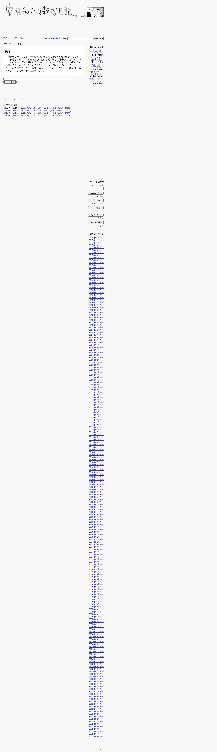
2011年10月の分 (96, 425)
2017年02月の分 (96, 265)
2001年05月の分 (96, 736)
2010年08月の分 (96, 460)
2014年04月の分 (96, 350)
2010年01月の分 (96, 477)
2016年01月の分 (96, 298)
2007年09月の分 (96, 547)
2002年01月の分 (96, 716)
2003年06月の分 (96, 674)
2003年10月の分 (96, 664)
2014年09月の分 (96, 337)
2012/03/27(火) (46, 113)
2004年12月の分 (96, 629)
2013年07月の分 (96, 372)
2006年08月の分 (96, 579)
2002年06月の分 (96, 704)
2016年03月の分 (96, 293)
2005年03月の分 (96, 622)
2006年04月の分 (96, 589)
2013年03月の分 (96, 382)
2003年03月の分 (96, 682)
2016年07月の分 (96, 283)
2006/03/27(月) (11, 110)
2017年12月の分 (96, 240)
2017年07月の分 (96, 253)
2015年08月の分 (96, 310)
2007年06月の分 (96, 554)
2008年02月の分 (96, 534)
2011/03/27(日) (29, 113)
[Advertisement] (53, 27)
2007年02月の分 (96, 564)
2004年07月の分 (96, 642)
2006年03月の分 (96, 592)
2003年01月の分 (96, 687)
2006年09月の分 (96, 577)
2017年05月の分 (96, 258)
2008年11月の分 (96, 512)
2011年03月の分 (96, 442)
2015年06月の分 (96, 315)
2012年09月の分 (96, 397)
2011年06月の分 (96, 435)
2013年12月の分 (96, 360)
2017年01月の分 (96, 268)
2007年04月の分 (96, 559)
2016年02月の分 (96, 295)
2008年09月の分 (96, 517)
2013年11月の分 (96, 362)
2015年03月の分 (96, 322)
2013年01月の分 (96, 387)
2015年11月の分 (96, 303)
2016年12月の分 (96, 270)
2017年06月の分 (96, 255)
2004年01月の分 (96, 657)
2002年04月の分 (96, 709)
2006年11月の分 (96, 572)
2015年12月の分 (96, 300)
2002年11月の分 (96, 691)
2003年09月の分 (96, 667)
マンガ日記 (80, 16)
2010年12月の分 (96, 450)
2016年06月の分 (96, 285)
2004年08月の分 (96, 639)
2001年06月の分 (96, 734)
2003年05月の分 (96, 677)
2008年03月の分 (96, 532)
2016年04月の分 (96, 290)
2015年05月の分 (96, 318)
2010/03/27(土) (11, 113)
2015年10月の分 (96, 305)
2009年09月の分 (96, 487)
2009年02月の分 (96, 505)
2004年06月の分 (96, 644)
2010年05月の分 (96, 467)
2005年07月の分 (96, 612)
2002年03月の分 (96, 711)
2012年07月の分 (96, 402)
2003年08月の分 (96, 669)
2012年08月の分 (96, 400)
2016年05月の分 (96, 288)
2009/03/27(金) (63, 110)
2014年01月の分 (96, 357)
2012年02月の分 (96, 415)
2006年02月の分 (96, 594)
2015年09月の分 (96, 308)
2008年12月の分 (96, 509)
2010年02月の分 (96, 475)
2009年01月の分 (96, 507)
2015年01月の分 (96, 327)
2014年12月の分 (96, 330)
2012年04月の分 (96, 410)
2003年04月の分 (96, 679)
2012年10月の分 (96, 395)
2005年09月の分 (96, 607)
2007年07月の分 (96, 552)
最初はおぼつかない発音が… (97, 80)
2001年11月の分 (96, 721)
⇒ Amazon (98, 196)
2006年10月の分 (96, 574)
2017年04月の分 (96, 260)
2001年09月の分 (96, 726)
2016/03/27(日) (46, 115)
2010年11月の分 (96, 452)
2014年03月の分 (96, 352)
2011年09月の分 (96, 427)
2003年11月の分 (96, 662)
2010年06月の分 (96, 465)
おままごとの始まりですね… (97, 73)
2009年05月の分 (96, 497)
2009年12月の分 (96, 480)
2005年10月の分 (96, 604)
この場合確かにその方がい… (97, 52)
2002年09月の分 (96, 696)
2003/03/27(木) (29, 108)
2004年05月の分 (96, 647)
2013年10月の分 (96, 365)
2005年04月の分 (96, 619)
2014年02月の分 (96, 355)
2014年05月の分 (96, 347)
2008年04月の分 (96, 529)
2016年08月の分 (96, 280)
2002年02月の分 (96, 714)
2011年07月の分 (96, 432)
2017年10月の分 (96, 245)
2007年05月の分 (96, 557)
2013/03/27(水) (63, 113)
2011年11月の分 (96, 422)
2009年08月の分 (96, 490)
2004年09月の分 (96, 637)
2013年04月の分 (96, 380)
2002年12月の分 (96, 689)
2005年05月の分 (96, 617)
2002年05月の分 (96, 706)
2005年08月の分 (96, 609)
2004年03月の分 (96, 652)
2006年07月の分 (96, 582)
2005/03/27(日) (63, 108)
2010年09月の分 (96, 457)
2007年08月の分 (96, 549)
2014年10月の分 (96, 335)
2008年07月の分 (96, 522)
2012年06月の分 (96, 405)
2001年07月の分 (96, 731)
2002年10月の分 (96, 694)
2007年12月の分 (96, 539)
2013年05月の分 (96, 377)
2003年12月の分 (96, 659)
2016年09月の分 (96, 278)
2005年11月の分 (96, 602)
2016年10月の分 (96, 275)
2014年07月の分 (96, 342)
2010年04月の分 (96, 470)
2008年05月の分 (96, 527)
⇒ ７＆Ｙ (99, 218)
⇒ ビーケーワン (96, 211)
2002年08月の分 (96, 699)
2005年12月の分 (96, 599)
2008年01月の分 (96, 537)
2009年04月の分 (96, 500)
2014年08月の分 (96, 340)
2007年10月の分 (96, 544)
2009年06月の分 (96, 495)
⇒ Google (98, 226)
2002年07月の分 (96, 701)
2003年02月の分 (96, 684)
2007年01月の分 (96, 567)
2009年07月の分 (96, 492)
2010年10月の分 (96, 455)
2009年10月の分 (96, 485)
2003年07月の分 (96, 672)
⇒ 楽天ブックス (95, 204)
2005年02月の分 (96, 624)
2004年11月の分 (96, 632)
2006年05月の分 (96, 587)
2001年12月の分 (96, 719)
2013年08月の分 (96, 370)
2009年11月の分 (96, 482)
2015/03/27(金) (29, 115)
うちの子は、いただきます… (97, 66)
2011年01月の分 (96, 447)
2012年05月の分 (96, 407)
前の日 (6, 38)
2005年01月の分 (96, 627)
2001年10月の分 (96, 724)
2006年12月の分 (96, 569)
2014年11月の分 (96, 332)
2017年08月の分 (96, 250)
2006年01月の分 (96, 597)
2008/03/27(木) (46, 110)
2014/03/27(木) (11, 115)
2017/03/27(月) (63, 115)
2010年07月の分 (96, 462)
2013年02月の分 (96, 385)
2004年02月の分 (96, 654)
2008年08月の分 (96, 519)
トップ (14, 38)
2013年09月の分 (96, 367)
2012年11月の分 (96, 392)
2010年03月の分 (96, 472)
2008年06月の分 (96, 524)
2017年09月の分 (96, 248)
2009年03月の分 (96, 502)
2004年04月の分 (96, 649)
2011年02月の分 (96, 445)
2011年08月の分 (96, 430)
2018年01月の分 (96, 238)
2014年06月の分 (96, 345)
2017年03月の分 (96, 263)
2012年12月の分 (96, 390)
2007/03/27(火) (29, 110)
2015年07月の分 (96, 313)
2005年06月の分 (96, 614)
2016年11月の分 (96, 273)
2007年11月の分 (96, 542)
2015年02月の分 (96, 325)
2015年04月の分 (96, 320)
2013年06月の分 (96, 375)
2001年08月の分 (96, 729)
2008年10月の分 (96, 514)
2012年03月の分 (96, 412)
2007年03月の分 (96, 562)
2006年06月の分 (96, 584)
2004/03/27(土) (46, 108)
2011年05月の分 (96, 437)
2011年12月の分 (96, 420)
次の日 (22, 38)
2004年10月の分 (96, 634)
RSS (102, 749)
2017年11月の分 (96, 243)
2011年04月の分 (96, 440)
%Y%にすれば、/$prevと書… (96, 59)
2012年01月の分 (96, 417)
